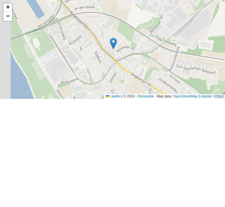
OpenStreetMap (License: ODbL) (198, 96)
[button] (113, 43)
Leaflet (113, 96)
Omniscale (145, 96)
